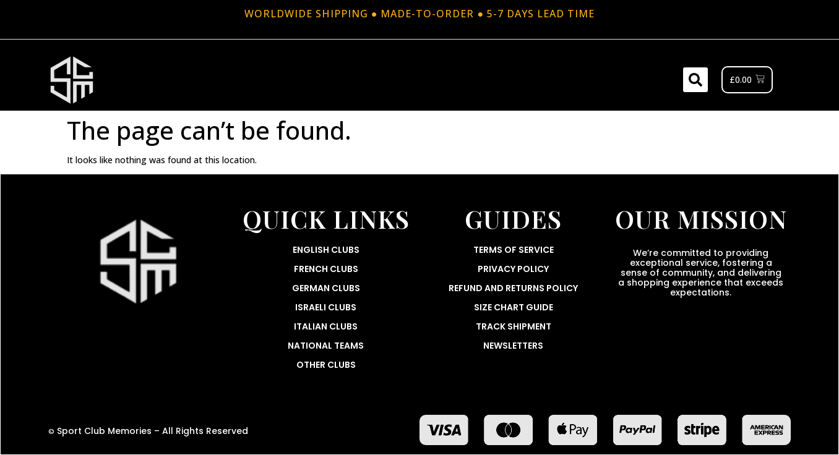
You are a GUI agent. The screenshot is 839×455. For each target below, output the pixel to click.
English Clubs (326, 250)
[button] (695, 79)
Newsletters (513, 345)
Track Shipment (513, 326)
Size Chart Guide (513, 307)
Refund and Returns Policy (513, 288)
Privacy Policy (513, 269)
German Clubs (326, 288)
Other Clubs (326, 365)
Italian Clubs (326, 326)
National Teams (326, 345)
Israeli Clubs (325, 307)
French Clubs (326, 269)
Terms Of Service (513, 250)
